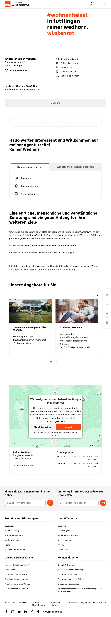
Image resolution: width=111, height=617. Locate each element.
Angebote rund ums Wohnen (18, 584)
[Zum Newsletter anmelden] (103, 503)
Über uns (62, 526)
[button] (91, 4)
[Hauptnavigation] (103, 4)
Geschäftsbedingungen (79, 602)
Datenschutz (23, 602)
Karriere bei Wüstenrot (68, 535)
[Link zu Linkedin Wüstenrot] (25, 611)
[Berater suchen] (50, 503)
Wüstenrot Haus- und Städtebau (72, 579)
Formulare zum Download (16, 574)
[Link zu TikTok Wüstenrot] (38, 611)
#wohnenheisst (52, 611)
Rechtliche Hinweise (55, 603)
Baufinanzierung (12, 530)
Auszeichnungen (65, 540)
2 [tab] (57, 362)
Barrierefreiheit (99, 602)
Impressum (10, 602)
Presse (61, 545)
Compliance (63, 549)
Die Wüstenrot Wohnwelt (16, 588)
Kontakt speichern (67, 75)
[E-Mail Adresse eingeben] (78, 503)
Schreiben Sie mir (67, 59)
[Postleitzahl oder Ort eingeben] (25, 503)
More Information (42, 427)
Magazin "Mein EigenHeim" (17, 565)
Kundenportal (11, 569)
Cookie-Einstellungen (38, 603)
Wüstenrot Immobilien (68, 574)
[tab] (29, 167)
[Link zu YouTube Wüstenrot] (19, 611)
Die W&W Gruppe (66, 565)
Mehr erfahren (22, 343)
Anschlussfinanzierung (15, 535)
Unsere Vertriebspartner (69, 584)
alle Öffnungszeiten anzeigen (22, 89)
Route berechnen (16, 70)
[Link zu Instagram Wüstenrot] (12, 611)
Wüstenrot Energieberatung (70, 569)
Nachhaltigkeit (64, 530)
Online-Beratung (67, 63)
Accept (68, 427)
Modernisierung (12, 540)
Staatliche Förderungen (15, 549)
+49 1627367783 (66, 71)
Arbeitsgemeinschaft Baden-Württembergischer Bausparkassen (79, 590)
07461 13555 (64, 67)
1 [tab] (51, 362)
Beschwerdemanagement (16, 579)
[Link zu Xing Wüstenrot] (31, 611)
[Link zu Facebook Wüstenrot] (6, 611)
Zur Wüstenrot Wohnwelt (74, 347)
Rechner (8, 545)
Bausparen (9, 526)
